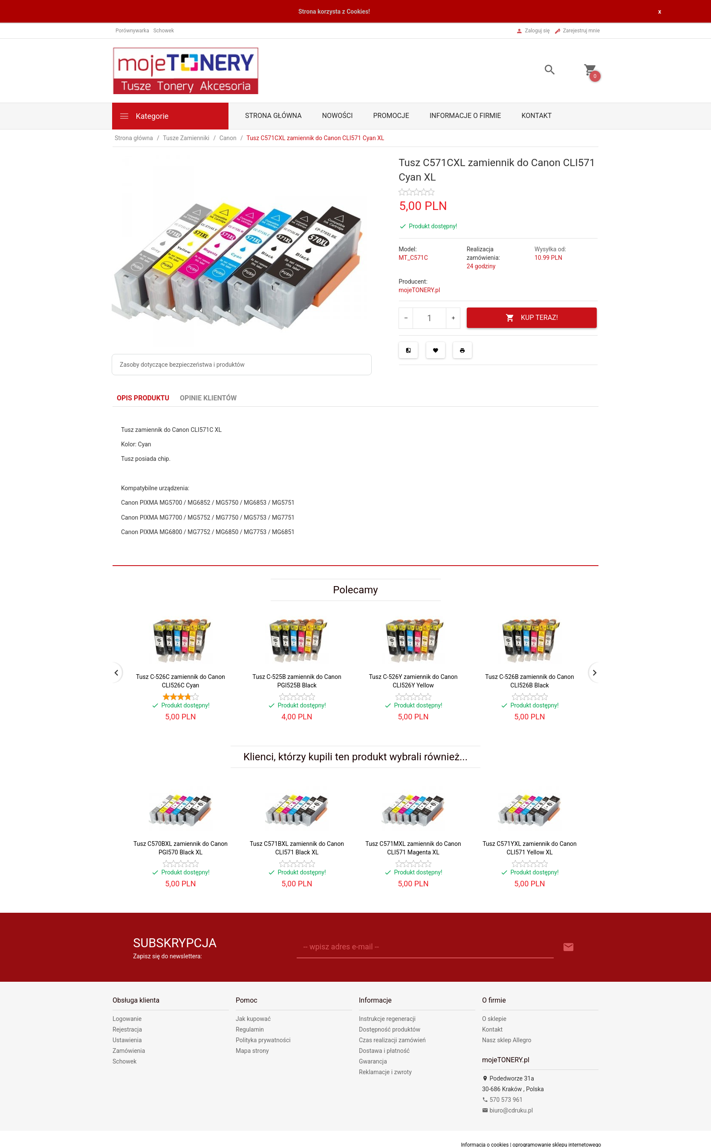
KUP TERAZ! (532, 317)
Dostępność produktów (389, 1029)
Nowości (337, 116)
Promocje (391, 116)
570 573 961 (502, 1099)
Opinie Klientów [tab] (208, 398)
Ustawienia (127, 1040)
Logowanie (127, 1018)
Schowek (124, 1061)
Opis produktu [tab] (143, 398)
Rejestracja (127, 1029)
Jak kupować (253, 1018)
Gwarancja (373, 1061)
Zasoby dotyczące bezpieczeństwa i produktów (182, 364)
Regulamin (250, 1029)
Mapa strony (252, 1050)
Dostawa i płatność (384, 1050)
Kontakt (536, 116)
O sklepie (494, 1018)
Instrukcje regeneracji (387, 1018)
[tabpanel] (355, 486)
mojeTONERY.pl (419, 290)
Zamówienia (129, 1050)
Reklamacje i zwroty (385, 1072)
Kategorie (143, 116)
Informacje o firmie (465, 116)
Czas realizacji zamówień (392, 1040)
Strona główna (273, 116)
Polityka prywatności (263, 1040)
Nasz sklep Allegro (507, 1040)
